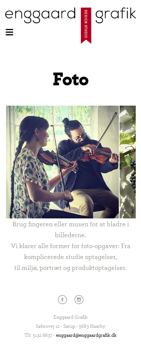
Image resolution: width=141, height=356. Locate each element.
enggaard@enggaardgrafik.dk (86, 335)
